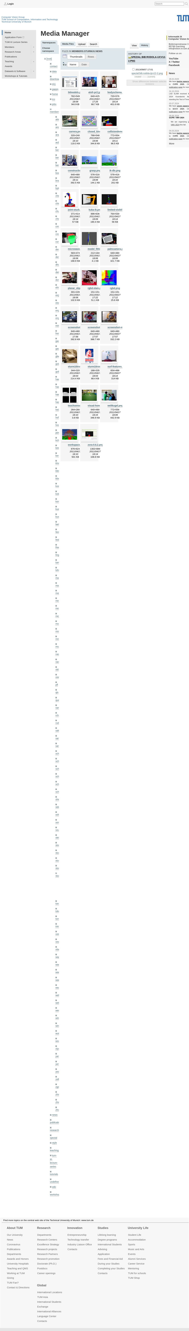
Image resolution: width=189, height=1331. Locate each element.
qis (56, 683)
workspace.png (76, 443)
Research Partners (47, 1249)
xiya (57, 1034)
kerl (57, 449)
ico (53, 98)
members (54, 110)
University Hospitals (18, 1259)
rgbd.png (115, 287)
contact (53, 66)
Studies (103, 1223)
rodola (58, 713)
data (54, 71)
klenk (58, 465)
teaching (54, 1135)
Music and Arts (136, 1245)
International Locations (49, 1288)
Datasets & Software (15, 71)
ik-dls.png (115, 170)
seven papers (183, 106)
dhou (57, 261)
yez (57, 1057)
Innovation (74, 1223)
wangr (58, 966)
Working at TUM (16, 1269)
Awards (8, 66)
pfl (56, 676)
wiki (54, 1170)
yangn (58, 1042)
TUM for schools (137, 1269)
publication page (175, 87)
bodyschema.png (116, 92)
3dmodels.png (75, 92)
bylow (58, 186)
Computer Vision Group (13, 17)
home (55, 93)
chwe (58, 216)
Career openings (46, 1269)
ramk (57, 698)
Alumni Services (137, 1254)
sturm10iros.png (77, 365)
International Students (110, 1240)
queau (58, 691)
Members (9, 47)
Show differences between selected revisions (149, 79)
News (10, 1235)
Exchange (42, 1302)
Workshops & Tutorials (16, 76)
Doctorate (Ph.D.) (46, 1259)
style (54, 1127)
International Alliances (49, 1307)
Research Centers (47, 1235)
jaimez (58, 427)
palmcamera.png (116, 248)
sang (57, 728)
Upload (81, 44)
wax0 (58, 974)
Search (93, 44)
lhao (57, 540)
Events (132, 1249)
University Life (138, 1223)
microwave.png (76, 248)
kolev (58, 487)
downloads (55, 78)
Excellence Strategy (48, 1240)
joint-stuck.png (76, 209)
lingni (58, 547)
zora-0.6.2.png (95, 443)
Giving (10, 1273)
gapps (55, 88)
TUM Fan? (13, 1278)
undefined (55, 1165)
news (54, 1099)
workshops (55, 1178)
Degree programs (107, 1235)
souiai (58, 819)
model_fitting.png (97, 248)
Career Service (136, 1259)
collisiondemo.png (117, 131)
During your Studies (108, 1259)
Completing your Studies (111, 1264)
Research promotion (48, 1254)
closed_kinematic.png (99, 131)
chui (57, 208)
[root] (49, 58)
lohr (57, 563)
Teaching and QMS (17, 1264)
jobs (54, 103)
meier (58, 593)
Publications (11, 56)
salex (58, 721)
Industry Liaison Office (79, 1240)
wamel (58, 951)
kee (57, 442)
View (134, 45)
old (56, 660)
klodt (57, 472)
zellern (58, 1064)
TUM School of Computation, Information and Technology (29, 19)
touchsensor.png (77, 404)
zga (57, 1072)
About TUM (15, 1223)
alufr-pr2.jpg (95, 92)
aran (57, 133)
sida (57, 796)
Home (8, 32)
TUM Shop (134, 1273)
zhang (58, 1079)
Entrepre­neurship (76, 1230)
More (171, 143)
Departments (14, 1249)
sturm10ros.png (96, 365)
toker (57, 899)
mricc (58, 630)
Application (104, 1249)
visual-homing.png (98, 404)
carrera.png (75, 131)
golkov (58, 367)
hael (57, 382)
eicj (53, 83)
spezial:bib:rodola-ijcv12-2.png (147, 70)
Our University (15, 1230)
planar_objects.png (78, 287)
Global (41, 1281)
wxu (57, 1027)
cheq (57, 193)
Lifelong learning (107, 1230)
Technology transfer (78, 1235)
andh (57, 126)
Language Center (46, 1312)
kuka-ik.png (95, 209)
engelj (58, 314)
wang (58, 959)
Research (43, 1223)
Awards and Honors (18, 1254)
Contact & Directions (18, 1283)
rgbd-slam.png (95, 287)
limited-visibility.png (118, 209)
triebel (58, 914)
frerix (57, 329)
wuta (57, 1019)
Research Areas (13, 51)
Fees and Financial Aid (110, 1254)
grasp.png (95, 170)
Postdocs (42, 1264)
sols (57, 804)
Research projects (47, 1245)
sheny (58, 788)
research (54, 1114)
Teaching (9, 61)
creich (58, 223)
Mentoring (133, 1264)
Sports (131, 1240)
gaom (58, 336)
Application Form (13, 37)
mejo (57, 608)
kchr (57, 434)
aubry (58, 141)
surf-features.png (116, 365)
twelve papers (183, 81)
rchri (57, 706)
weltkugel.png (115, 404)
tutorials (54, 1158)
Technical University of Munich (16, 21)
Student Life (134, 1230)
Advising (102, 1245)
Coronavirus (13, 1240)
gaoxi (58, 344)
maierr (58, 570)
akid (57, 118)
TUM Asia (42, 1293)
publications (56, 1107)
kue (57, 502)
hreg (57, 419)
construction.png (77, 170)
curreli (58, 239)
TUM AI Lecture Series (16, 42)
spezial (53, 1122)
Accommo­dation (137, 1235)
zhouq (58, 1094)
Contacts (72, 1245)
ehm (57, 284)
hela (57, 404)
